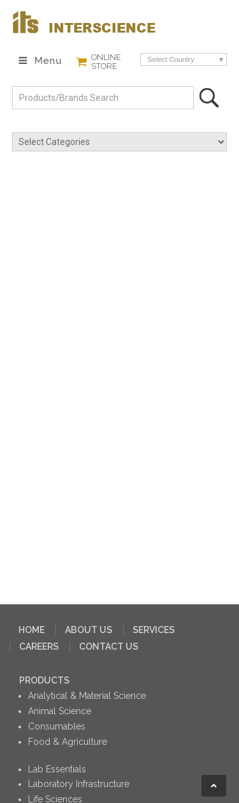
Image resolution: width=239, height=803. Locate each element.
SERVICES (154, 630)
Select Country (170, 59)
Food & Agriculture (67, 742)
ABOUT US (88, 630)
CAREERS (39, 646)
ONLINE (106, 61)
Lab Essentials (57, 769)
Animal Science (59, 711)
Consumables (56, 726)
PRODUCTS (44, 680)
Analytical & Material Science (87, 696)
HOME (31, 630)
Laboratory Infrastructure (78, 784)
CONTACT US (108, 646)
